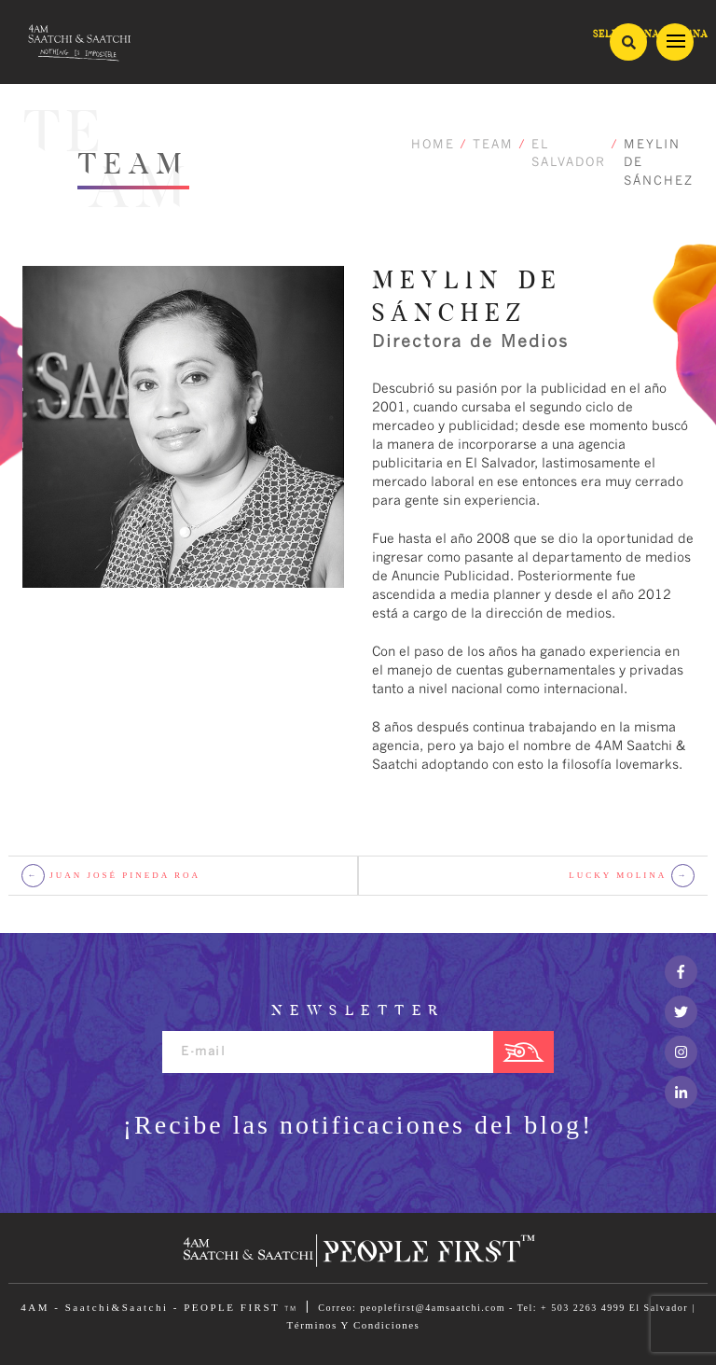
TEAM (493, 145)
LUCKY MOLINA (632, 875)
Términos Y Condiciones (353, 1324)
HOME (433, 145)
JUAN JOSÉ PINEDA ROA (110, 875)
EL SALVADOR (568, 154)
